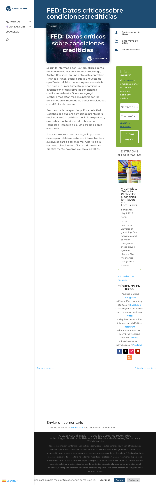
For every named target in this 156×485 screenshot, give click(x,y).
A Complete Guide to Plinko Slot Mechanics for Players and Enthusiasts (129, 197)
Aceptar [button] (120, 480)
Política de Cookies (111, 438)
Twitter (129, 315)
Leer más (104, 479)
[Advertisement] (95, 394)
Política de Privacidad (82, 438)
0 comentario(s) (131, 49)
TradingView (129, 297)
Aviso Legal (58, 438)
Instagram (129, 326)
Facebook (135, 305)
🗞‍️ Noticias (13, 19)
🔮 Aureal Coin (15, 24)
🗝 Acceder (13, 29)
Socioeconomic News (131, 33)
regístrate (128, 80)
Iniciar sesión (129, 136)
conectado (77, 427)
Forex (124, 217)
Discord (134, 337)
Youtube (137, 345)
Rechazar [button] (133, 480)
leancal (129, 209)
